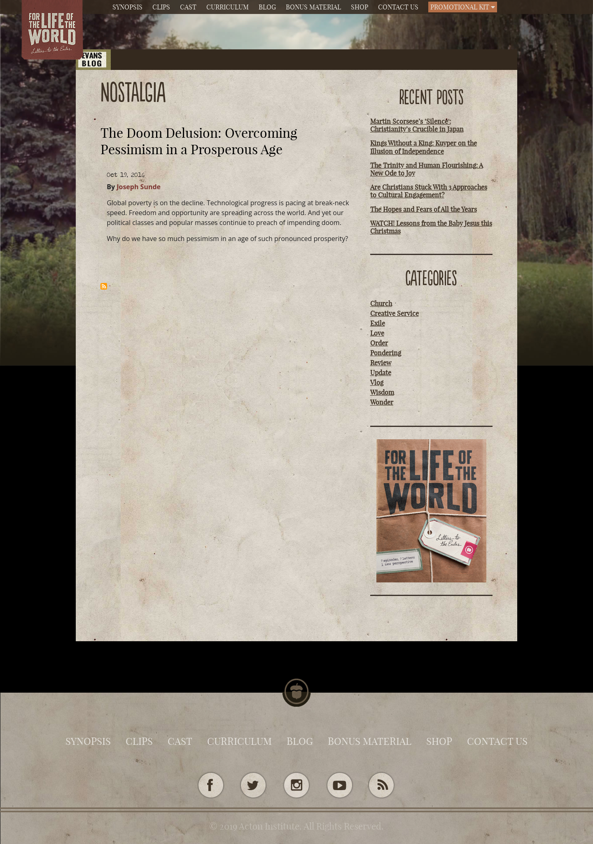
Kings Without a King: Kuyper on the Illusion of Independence (423, 147)
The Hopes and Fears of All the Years (423, 209)
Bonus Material (313, 7)
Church (381, 303)
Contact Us (398, 7)
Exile (377, 323)
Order (379, 343)
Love (377, 333)
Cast (188, 7)
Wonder (381, 402)
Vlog (376, 382)
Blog (267, 7)
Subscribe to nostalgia (103, 286)
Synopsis (127, 7)
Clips (161, 7)
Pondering (385, 353)
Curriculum (227, 7)
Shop (359, 7)
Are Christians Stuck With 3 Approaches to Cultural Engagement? (428, 191)
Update (380, 373)
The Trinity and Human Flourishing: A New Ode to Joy (426, 169)
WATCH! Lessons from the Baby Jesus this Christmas (431, 227)
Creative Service (394, 313)
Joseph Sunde (139, 186)
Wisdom (382, 392)
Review (380, 363)
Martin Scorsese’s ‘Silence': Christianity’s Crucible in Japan (417, 125)
